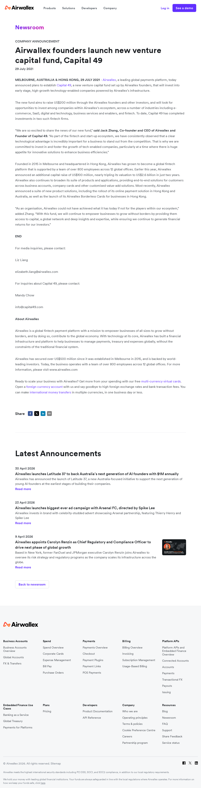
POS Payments (92, 671)
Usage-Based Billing (134, 664)
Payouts (167, 684)
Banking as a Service (16, 713)
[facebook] (30, 413)
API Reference (92, 716)
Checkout (89, 652)
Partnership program (135, 741)
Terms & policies (132, 722)
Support (167, 728)
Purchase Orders (53, 671)
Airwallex (109, 80)
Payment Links (92, 664)
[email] (49, 413)
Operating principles (134, 716)
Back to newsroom (32, 584)
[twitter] (36, 413)
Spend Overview (53, 645)
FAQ (165, 722)
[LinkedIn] (196, 762)
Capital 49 (64, 85)
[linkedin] (43, 413)
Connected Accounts (175, 659)
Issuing (166, 690)
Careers (127, 735)
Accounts (168, 665)
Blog (165, 709)
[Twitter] (190, 762)
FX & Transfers (12, 661)
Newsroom (169, 716)
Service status (170, 741)
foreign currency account (44, 387)
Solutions (68, 8)
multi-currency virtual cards (161, 381)
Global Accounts (13, 655)
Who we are (130, 709)
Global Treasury (13, 719)
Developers (89, 8)
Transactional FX (172, 678)
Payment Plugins (93, 658)
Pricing (47, 709)
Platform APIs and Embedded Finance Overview (174, 649)
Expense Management (57, 658)
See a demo (184, 8)
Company (110, 8)
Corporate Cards (53, 652)
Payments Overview (95, 645)
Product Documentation (98, 709)
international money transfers (50, 392)
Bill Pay (47, 664)
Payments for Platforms (17, 725)
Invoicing (127, 652)
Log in (165, 8)
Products (49, 8)
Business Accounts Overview (14, 647)
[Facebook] (183, 762)
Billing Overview (132, 645)
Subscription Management (138, 658)
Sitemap (56, 762)
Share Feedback (172, 735)
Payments (168, 671)
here (43, 781)
